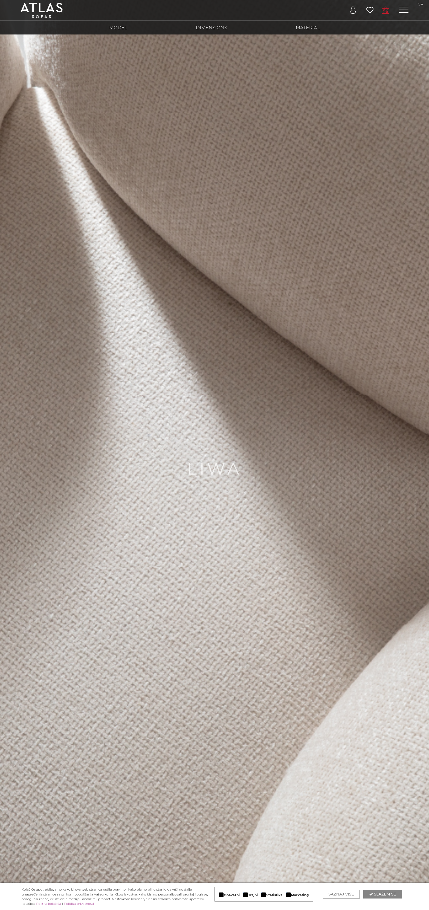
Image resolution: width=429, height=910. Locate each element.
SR (421, 4)
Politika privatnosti (79, 904)
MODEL (118, 27)
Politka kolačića (48, 904)
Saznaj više (341, 894)
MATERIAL (308, 27)
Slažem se (382, 894)
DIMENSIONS (211, 27)
